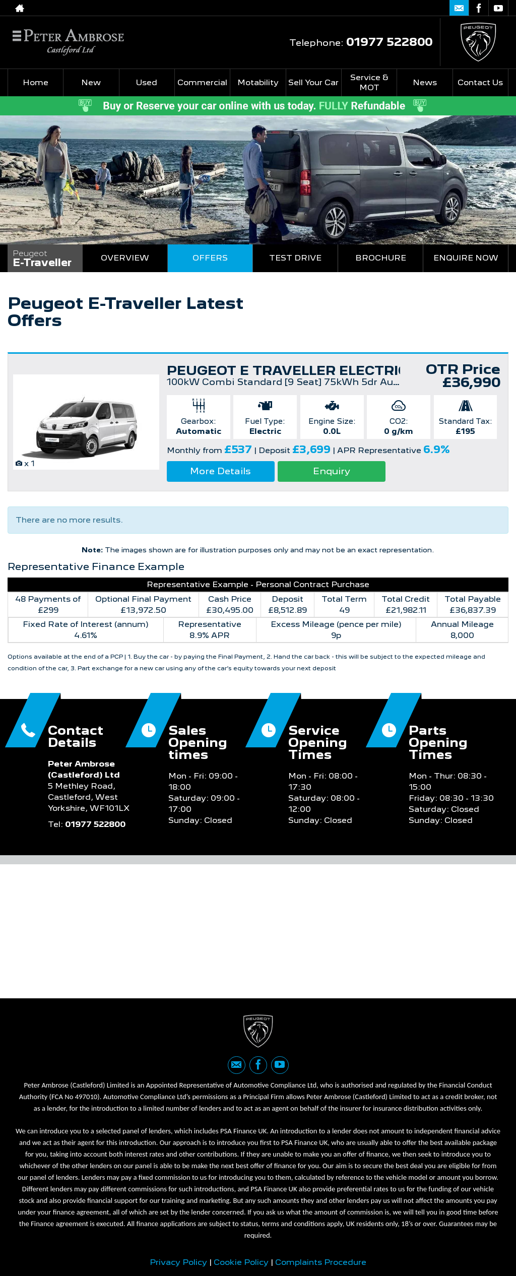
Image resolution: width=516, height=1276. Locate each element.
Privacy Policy (178, 1262)
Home (35, 82)
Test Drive (295, 258)
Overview (125, 258)
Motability (258, 82)
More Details (220, 471)
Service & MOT (369, 82)
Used (146, 82)
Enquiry (331, 471)
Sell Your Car (313, 82)
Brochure (380, 258)
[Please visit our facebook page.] (478, 8)
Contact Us (480, 82)
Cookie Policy (241, 1262)
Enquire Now (465, 258)
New (91, 82)
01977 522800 (396, 8)
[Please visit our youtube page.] (498, 8)
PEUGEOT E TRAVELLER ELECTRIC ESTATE (317, 370)
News (425, 82)
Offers (210, 258)
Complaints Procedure (320, 1262)
